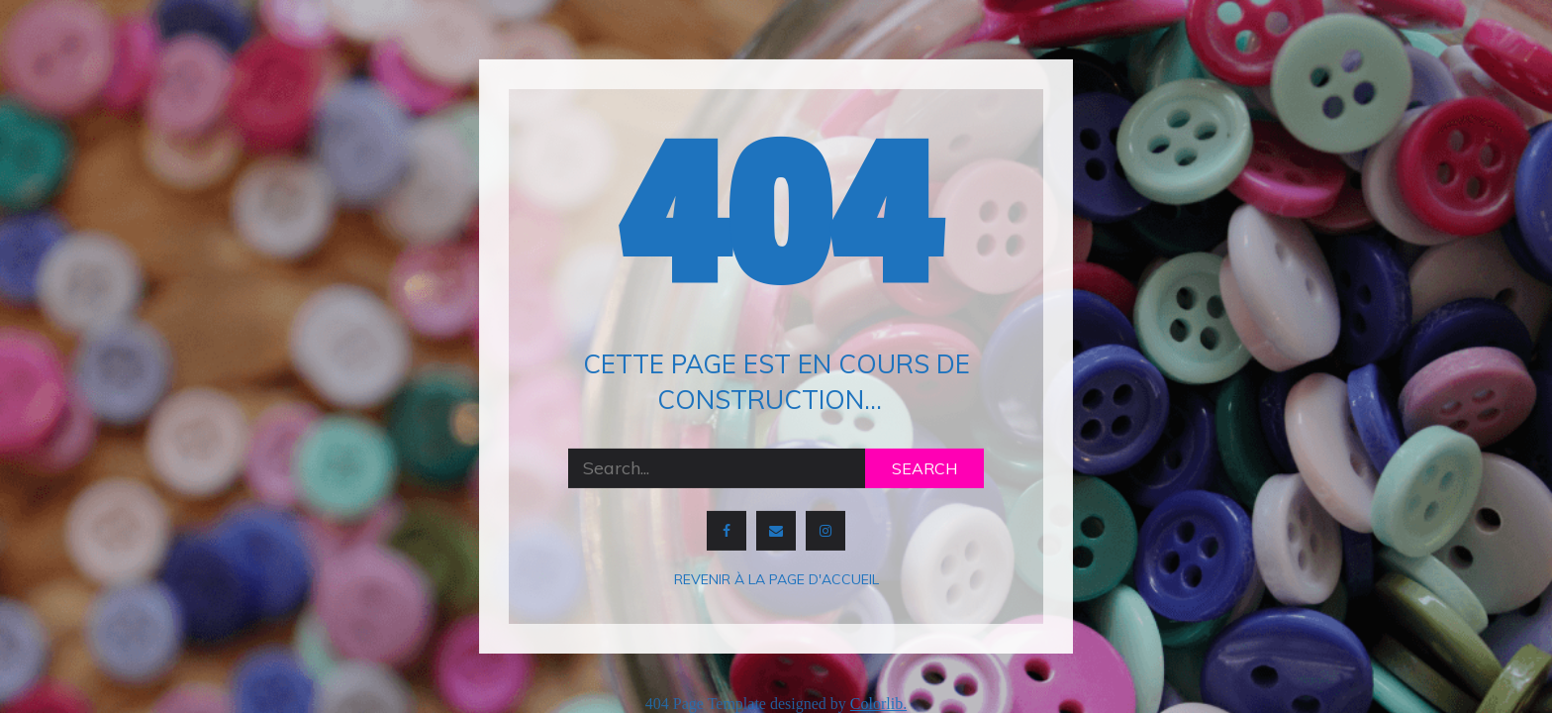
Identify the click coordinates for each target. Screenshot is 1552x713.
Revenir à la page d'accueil (776, 579)
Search (924, 468)
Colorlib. (878, 703)
